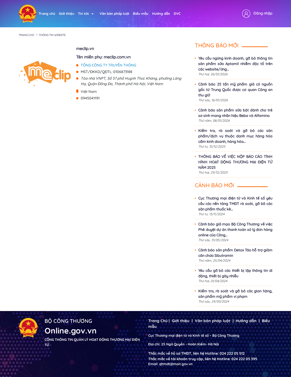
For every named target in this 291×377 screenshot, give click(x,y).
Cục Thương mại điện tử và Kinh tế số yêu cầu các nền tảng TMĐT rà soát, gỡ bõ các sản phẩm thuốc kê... (235, 203)
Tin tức (86, 13)
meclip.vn (85, 48)
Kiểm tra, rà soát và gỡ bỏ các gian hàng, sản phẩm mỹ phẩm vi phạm (235, 294)
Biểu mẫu (140, 13)
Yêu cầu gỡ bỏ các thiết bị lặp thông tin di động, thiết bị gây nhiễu (235, 273)
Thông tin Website (52, 35)
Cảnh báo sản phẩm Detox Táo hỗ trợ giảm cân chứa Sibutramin (235, 253)
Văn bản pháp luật (114, 13)
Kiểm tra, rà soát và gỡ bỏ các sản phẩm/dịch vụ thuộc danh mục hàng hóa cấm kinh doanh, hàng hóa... (235, 136)
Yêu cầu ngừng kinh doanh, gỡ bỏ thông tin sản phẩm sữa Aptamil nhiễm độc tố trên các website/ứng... (235, 63)
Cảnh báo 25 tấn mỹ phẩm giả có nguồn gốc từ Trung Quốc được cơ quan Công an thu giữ (235, 89)
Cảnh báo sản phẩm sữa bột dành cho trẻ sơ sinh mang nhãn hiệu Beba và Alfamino (235, 113)
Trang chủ (47, 13)
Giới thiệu (66, 13)
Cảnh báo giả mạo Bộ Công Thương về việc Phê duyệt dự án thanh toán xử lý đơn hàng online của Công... (235, 229)
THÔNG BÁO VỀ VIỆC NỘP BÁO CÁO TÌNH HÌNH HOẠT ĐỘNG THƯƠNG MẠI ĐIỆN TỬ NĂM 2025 (235, 162)
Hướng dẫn (161, 13)
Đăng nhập (262, 13)
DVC (177, 13)
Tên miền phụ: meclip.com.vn (103, 57)
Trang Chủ (158, 320)
